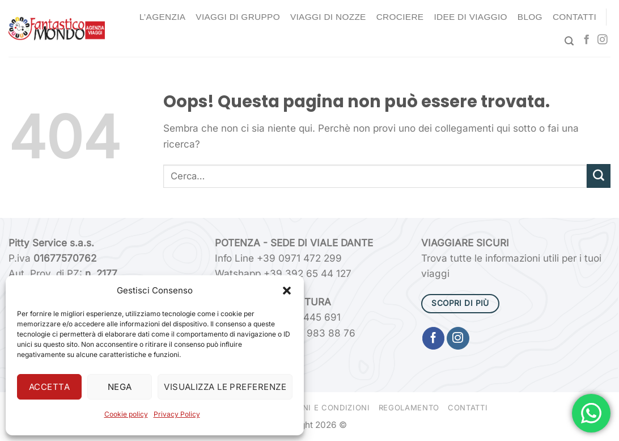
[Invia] (598, 176)
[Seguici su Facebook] (586, 40)
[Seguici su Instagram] (602, 40)
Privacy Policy (177, 414)
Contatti (574, 17)
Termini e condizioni (324, 407)
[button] (286, 290)
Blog (530, 17)
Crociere (400, 17)
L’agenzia (162, 17)
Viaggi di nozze (328, 17)
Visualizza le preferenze (225, 386)
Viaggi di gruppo (238, 17)
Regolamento (409, 407)
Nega (120, 386)
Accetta (49, 386)
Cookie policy (126, 414)
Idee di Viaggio (470, 17)
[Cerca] (569, 41)
